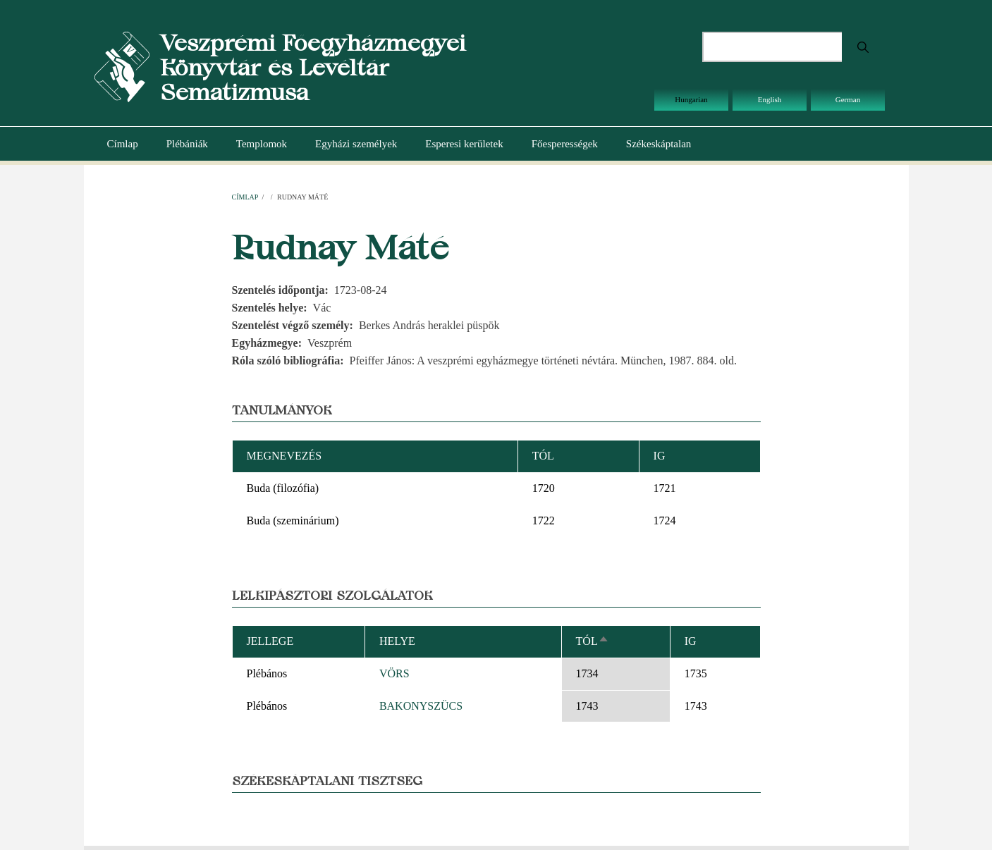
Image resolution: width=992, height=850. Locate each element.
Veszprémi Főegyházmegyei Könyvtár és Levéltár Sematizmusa (312, 67)
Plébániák (187, 143)
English (770, 99)
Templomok (261, 143)
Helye (397, 641)
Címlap (122, 143)
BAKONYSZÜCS (421, 706)
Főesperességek (565, 143)
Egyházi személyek (356, 143)
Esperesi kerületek (464, 143)
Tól (592, 641)
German (847, 99)
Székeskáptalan (658, 143)
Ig (691, 641)
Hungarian (691, 99)
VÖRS (394, 673)
